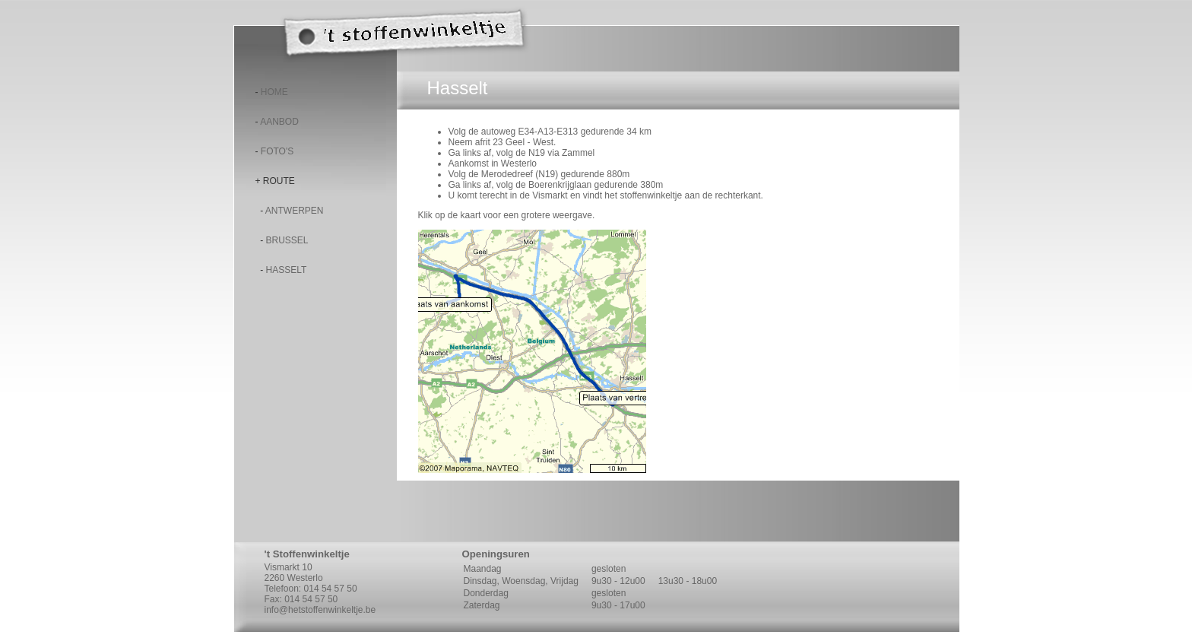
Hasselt (286, 270)
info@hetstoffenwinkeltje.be (320, 610)
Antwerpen (294, 210)
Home (274, 92)
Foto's (277, 151)
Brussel (287, 240)
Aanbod (279, 121)
